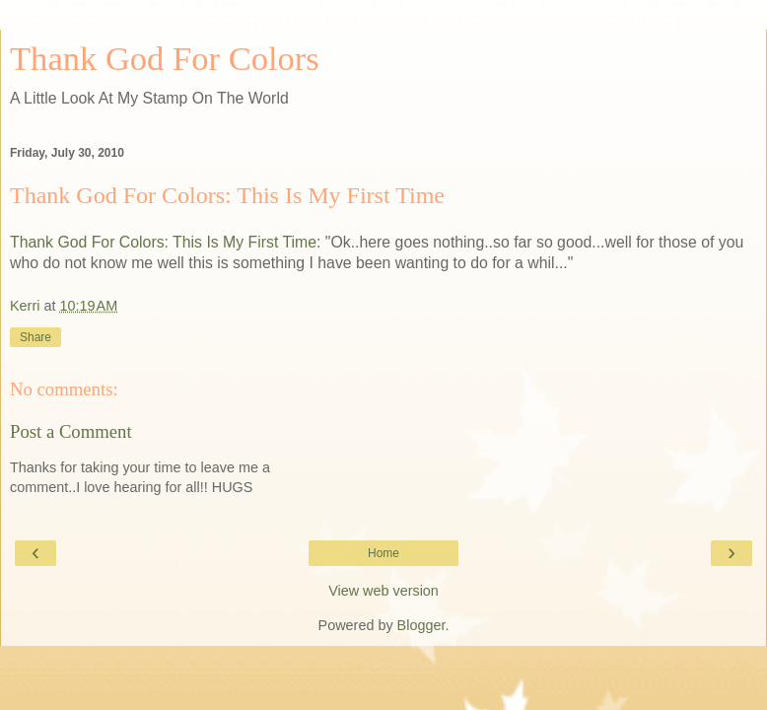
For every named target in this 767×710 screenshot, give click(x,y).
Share (35, 337)
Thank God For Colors (164, 58)
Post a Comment (71, 431)
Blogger (421, 625)
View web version (383, 591)
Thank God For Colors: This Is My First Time (227, 195)
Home (383, 553)
